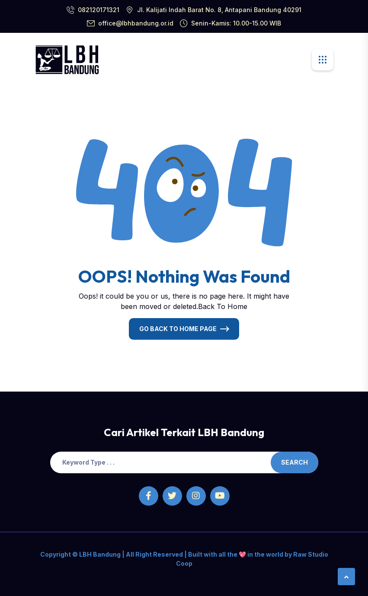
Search (294, 462)
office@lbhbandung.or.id (135, 23)
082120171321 (98, 9)
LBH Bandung (99, 554)
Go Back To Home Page (178, 328)
